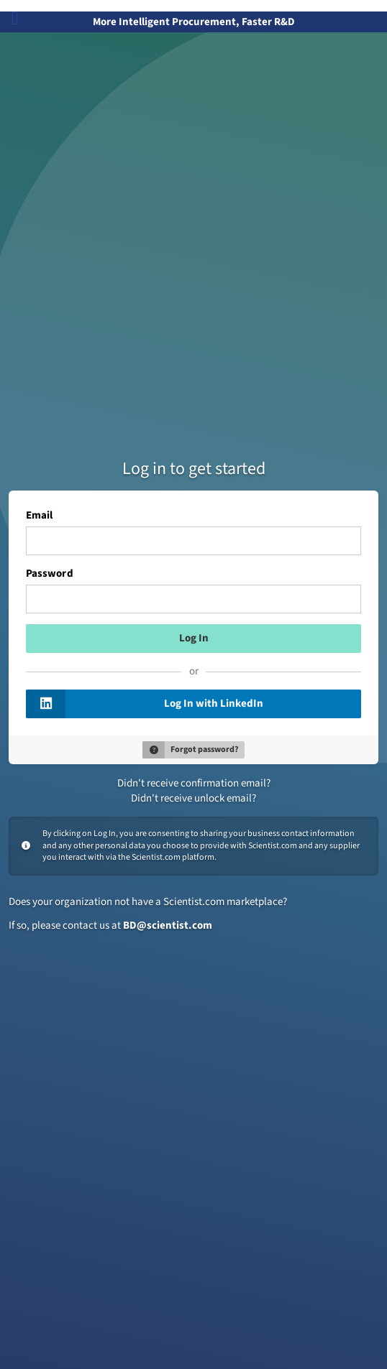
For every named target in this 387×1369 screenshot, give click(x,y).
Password (49, 574)
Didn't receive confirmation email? (193, 783)
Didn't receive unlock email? (193, 798)
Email (39, 516)
